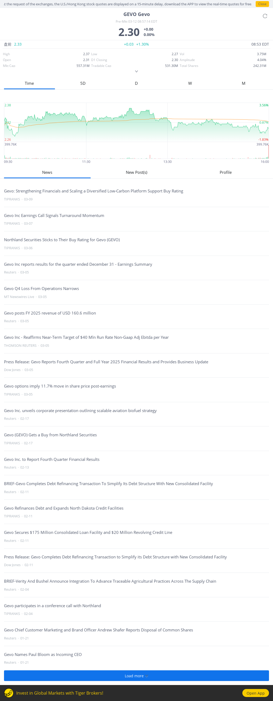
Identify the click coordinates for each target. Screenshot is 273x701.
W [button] (190, 83)
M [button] (244, 83)
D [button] (136, 83)
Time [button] (29, 83)
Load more (136, 675)
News (47, 172)
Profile (226, 172)
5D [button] (83, 83)
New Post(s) (136, 172)
